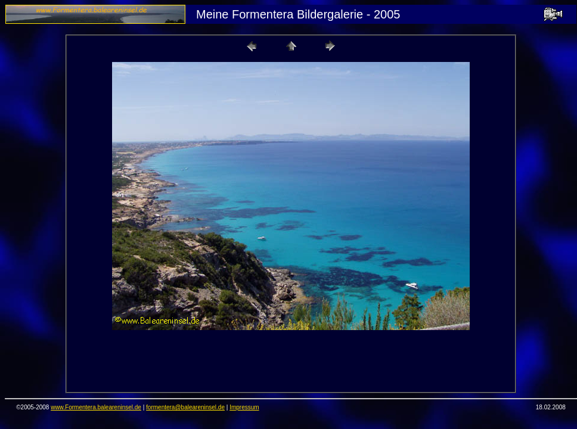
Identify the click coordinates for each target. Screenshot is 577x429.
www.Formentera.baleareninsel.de (96, 407)
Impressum (244, 407)
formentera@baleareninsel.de (185, 407)
